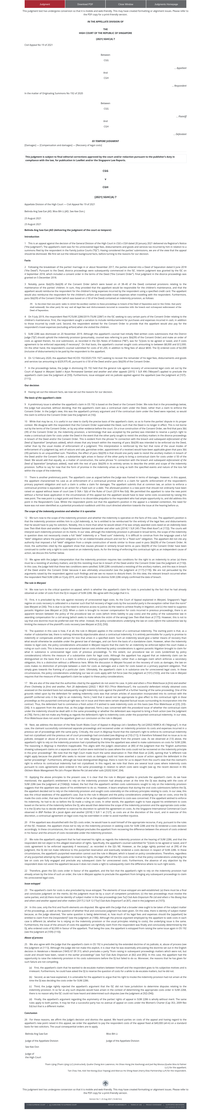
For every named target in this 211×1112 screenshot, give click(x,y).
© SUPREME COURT (36, 1105)
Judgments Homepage (166, 4)
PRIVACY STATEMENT (154, 1105)
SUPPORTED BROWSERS (175, 1105)
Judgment (45, 4)
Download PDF (85, 4)
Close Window (125, 4)
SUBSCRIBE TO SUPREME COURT (64, 1105)
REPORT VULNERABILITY (117, 1105)
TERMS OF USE (136, 1105)
